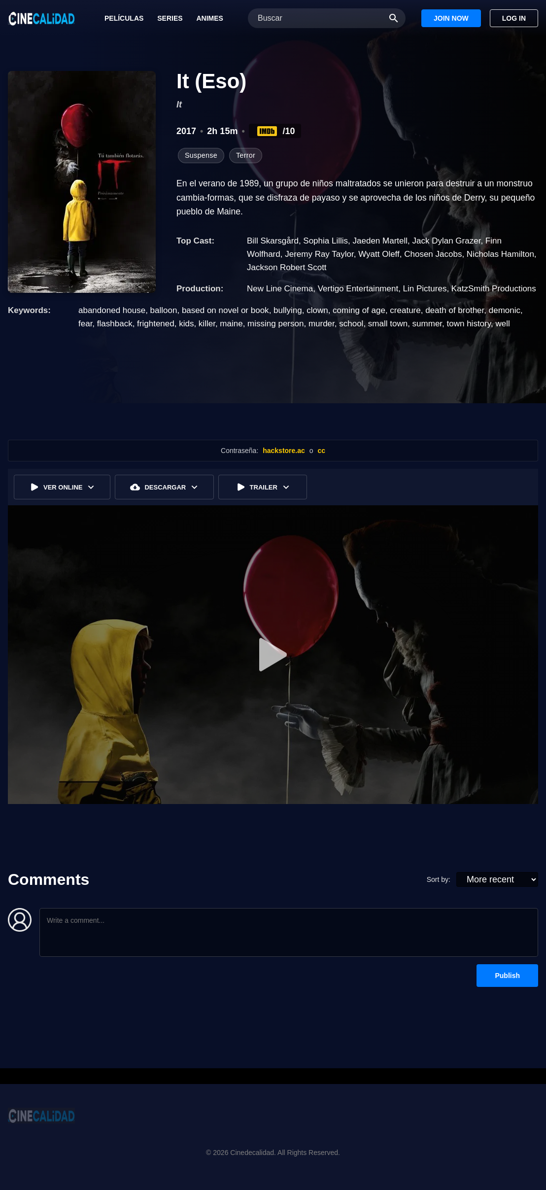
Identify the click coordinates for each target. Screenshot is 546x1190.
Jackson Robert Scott (287, 267)
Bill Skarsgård (273, 240)
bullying (287, 310)
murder (321, 323)
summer (427, 323)
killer (207, 323)
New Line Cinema (280, 288)
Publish (507, 976)
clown (317, 310)
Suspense (201, 155)
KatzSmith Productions (493, 288)
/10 (275, 131)
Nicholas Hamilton (500, 254)
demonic (504, 310)
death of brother (454, 310)
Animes (209, 18)
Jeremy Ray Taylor (319, 254)
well (502, 323)
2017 (186, 131)
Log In (514, 18)
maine (231, 323)
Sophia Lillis (325, 240)
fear (85, 323)
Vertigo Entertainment (358, 288)
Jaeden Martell (380, 240)
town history (469, 323)
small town (388, 323)
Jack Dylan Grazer (446, 240)
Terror (245, 155)
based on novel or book (225, 310)
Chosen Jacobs (433, 254)
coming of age (359, 310)
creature (405, 310)
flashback (115, 323)
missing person (275, 323)
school (351, 323)
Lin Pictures (425, 288)
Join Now (451, 18)
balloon (163, 310)
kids (186, 323)
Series (169, 18)
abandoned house (111, 310)
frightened (155, 323)
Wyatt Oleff (379, 254)
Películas (123, 18)
